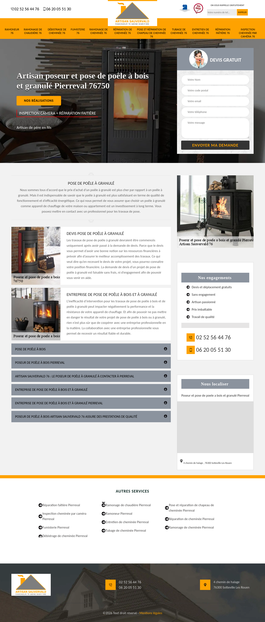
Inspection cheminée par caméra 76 (248, 33)
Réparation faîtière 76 (222, 31)
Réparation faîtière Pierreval (61, 505)
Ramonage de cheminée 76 (98, 31)
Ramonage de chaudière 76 (33, 31)
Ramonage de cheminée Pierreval (191, 527)
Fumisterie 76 (78, 31)
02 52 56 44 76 (26, 8)
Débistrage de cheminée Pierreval (65, 536)
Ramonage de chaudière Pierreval (128, 505)
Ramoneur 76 (12, 31)
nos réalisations (39, 101)
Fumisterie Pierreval (55, 527)
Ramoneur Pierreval (119, 514)
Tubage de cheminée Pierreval (126, 530)
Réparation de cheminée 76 (122, 31)
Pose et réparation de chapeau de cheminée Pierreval (191, 507)
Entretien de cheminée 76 (200, 31)
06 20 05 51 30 (58, 8)
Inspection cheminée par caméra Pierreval (64, 516)
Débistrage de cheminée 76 (57, 31)
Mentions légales (150, 613)
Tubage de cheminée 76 (179, 31)
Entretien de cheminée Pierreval (127, 522)
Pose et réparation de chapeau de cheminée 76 (151, 33)
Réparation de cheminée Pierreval (191, 519)
